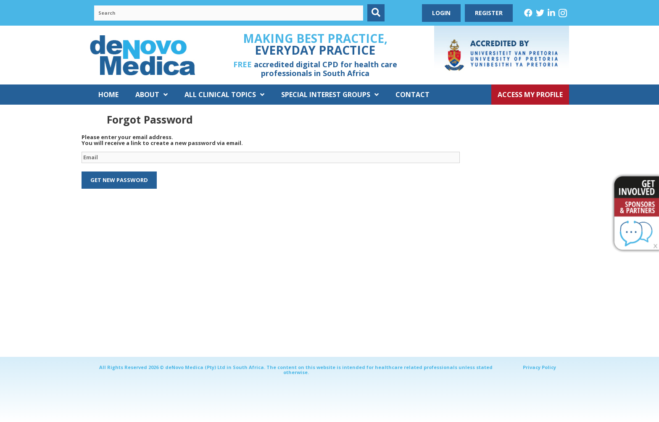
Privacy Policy (539, 367)
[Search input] (228, 13)
